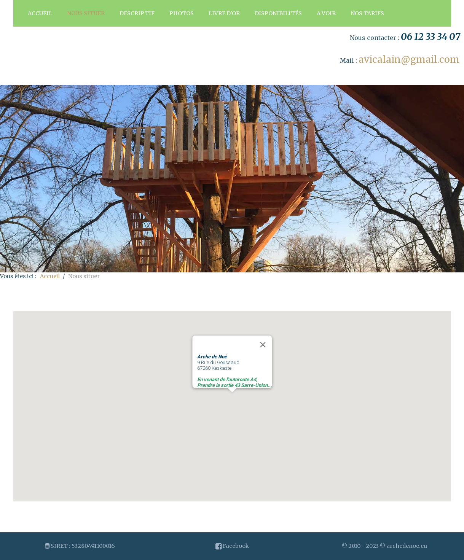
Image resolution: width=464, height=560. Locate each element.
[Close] (263, 345)
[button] (232, 399)
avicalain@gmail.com (409, 59)
